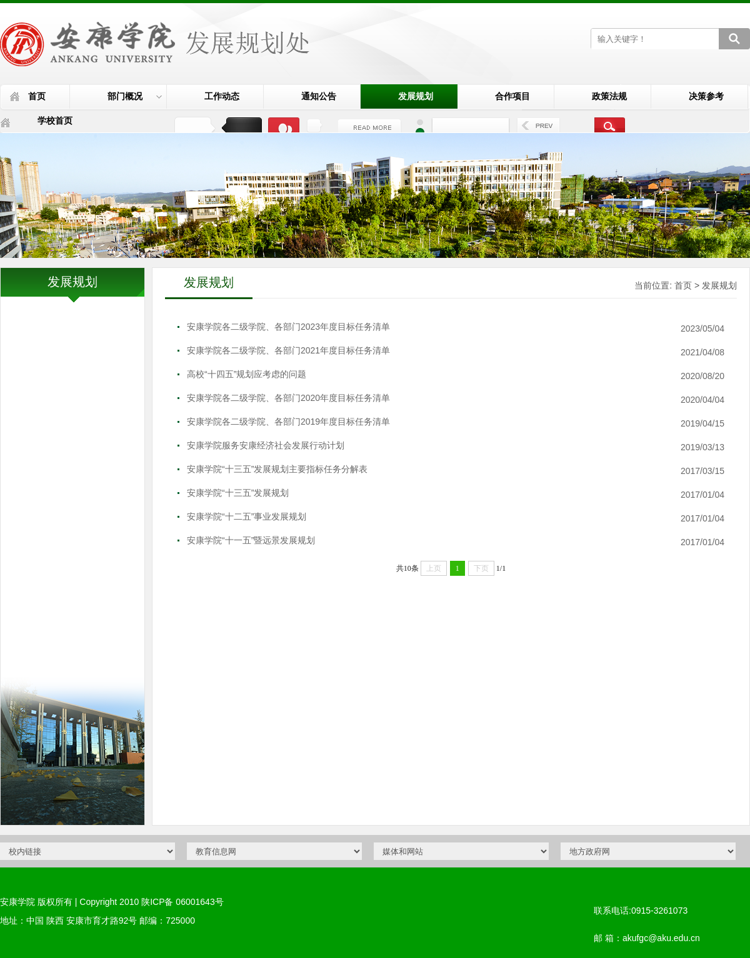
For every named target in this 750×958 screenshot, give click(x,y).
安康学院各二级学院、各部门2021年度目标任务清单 (288, 350)
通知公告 (318, 96)
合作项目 (512, 96)
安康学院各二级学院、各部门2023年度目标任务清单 (288, 327)
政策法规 (609, 96)
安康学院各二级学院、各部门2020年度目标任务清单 (288, 398)
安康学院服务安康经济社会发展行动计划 (265, 445)
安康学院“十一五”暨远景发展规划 (251, 540)
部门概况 (135, 96)
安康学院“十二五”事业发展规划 (246, 516)
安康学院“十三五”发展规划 (238, 493)
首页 (37, 96)
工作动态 (221, 96)
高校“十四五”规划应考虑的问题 (246, 374)
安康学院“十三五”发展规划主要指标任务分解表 (277, 469)
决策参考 (706, 96)
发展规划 (415, 96)
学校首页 (55, 121)
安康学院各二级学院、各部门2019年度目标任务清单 (288, 422)
